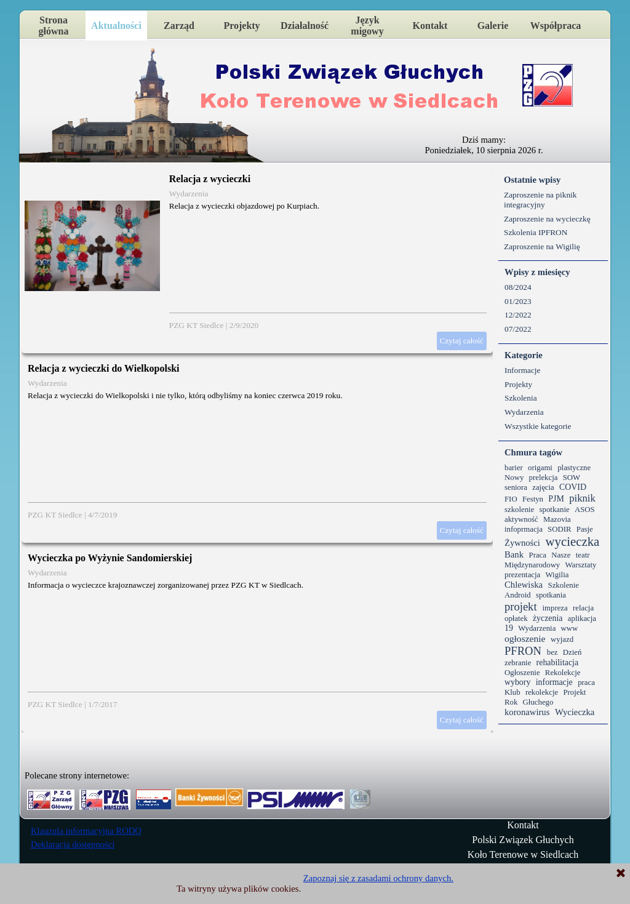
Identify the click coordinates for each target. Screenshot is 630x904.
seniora (515, 487)
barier (513, 467)
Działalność (305, 25)
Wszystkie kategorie (537, 426)
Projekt (574, 692)
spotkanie (555, 509)
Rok (510, 702)
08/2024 (518, 287)
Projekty (241, 25)
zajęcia (543, 487)
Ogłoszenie (522, 672)
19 (508, 628)
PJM (556, 498)
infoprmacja (523, 529)
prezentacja (522, 574)
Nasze (560, 555)
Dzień (572, 652)
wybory (517, 682)
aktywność (521, 519)
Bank (514, 554)
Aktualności (116, 25)
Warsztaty (581, 565)
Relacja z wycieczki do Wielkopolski (104, 368)
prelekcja (543, 477)
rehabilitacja (557, 662)
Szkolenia (520, 397)
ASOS (585, 509)
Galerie (493, 25)
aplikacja (582, 618)
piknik (582, 498)
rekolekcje (541, 692)
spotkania (551, 595)
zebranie (517, 662)
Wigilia (557, 574)
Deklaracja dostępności (72, 844)
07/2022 (518, 329)
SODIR (559, 529)
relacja (583, 608)
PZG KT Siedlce (196, 325)
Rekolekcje (563, 672)
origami (540, 467)
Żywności (522, 543)
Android (517, 595)
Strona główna (54, 25)
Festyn (532, 499)
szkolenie (519, 509)
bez (552, 652)
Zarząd (179, 25)
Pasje (584, 529)
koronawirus (526, 712)
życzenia (547, 618)
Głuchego (538, 702)
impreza (554, 608)
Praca (537, 555)
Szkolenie (563, 585)
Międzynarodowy (532, 565)
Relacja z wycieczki (209, 179)
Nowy (514, 477)
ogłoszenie (524, 638)
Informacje (522, 370)
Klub (512, 692)
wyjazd (562, 639)
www (569, 628)
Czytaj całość (462, 340)
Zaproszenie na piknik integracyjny (540, 199)
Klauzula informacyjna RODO (86, 831)
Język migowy (367, 25)
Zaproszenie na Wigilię (542, 246)
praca (586, 682)
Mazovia (557, 519)
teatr (583, 555)
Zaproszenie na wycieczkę (547, 218)
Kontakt (430, 25)
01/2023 (518, 301)
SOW (571, 477)
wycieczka (572, 541)
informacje (554, 682)
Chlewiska (523, 585)
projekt (520, 606)
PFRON (522, 650)
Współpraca (555, 25)
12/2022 (518, 314)
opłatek (516, 618)
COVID (572, 487)
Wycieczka (574, 712)
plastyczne (574, 467)
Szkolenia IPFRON (535, 232)
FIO (510, 499)
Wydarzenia (189, 193)
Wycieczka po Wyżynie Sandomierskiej (110, 558)
